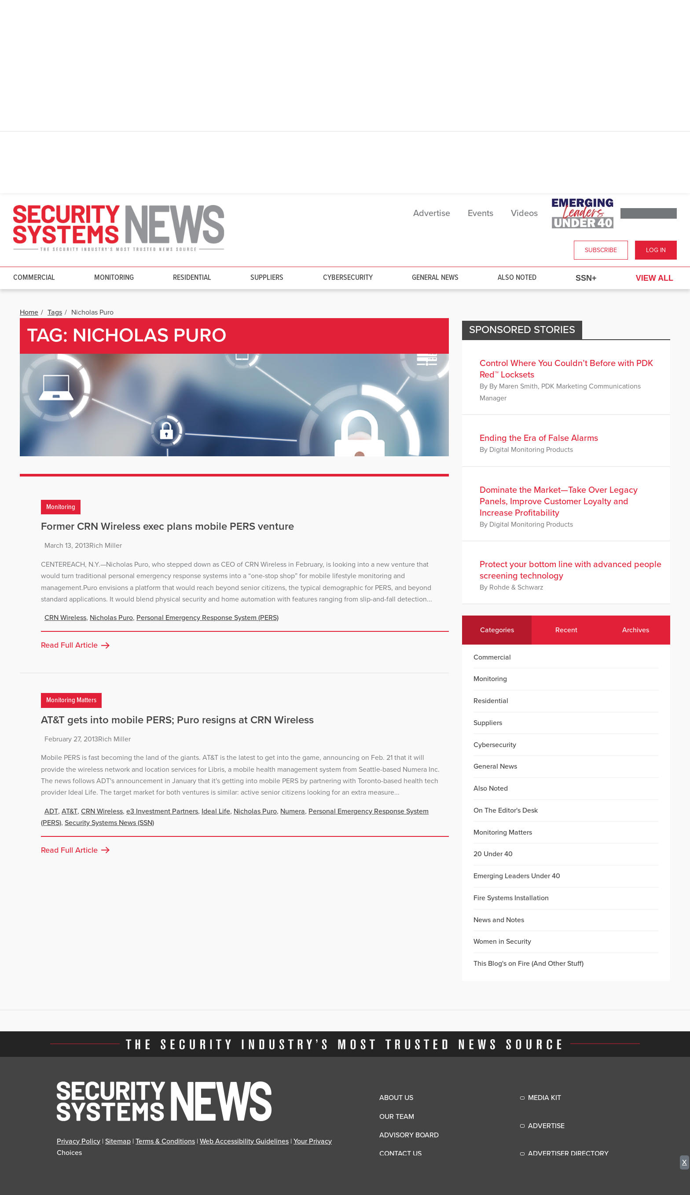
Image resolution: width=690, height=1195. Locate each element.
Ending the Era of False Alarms (539, 438)
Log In (656, 250)
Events (480, 213)
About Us (396, 1097)
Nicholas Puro (111, 617)
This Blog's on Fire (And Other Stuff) (528, 963)
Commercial (34, 278)
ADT (51, 811)
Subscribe (601, 250)
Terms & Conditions (165, 1141)
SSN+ (586, 278)
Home (29, 312)
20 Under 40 (493, 854)
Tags (55, 312)
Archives (635, 630)
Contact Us (400, 1153)
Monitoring (114, 278)
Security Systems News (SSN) (109, 822)
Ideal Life (216, 811)
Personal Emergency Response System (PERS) (207, 617)
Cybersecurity (348, 278)
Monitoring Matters (71, 700)
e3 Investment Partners (162, 811)
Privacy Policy (78, 1141)
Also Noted (517, 278)
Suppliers (266, 278)
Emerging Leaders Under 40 (516, 876)
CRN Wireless (65, 617)
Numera (292, 811)
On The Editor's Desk (505, 810)
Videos (524, 213)
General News (435, 278)
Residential (192, 278)
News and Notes (498, 920)
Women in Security (502, 941)
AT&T (69, 811)
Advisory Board (409, 1135)
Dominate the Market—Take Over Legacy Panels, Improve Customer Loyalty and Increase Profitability (559, 501)
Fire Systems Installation (511, 898)
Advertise (431, 213)
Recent (566, 630)
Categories (497, 630)
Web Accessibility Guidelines (244, 1141)
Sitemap (118, 1141)
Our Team (396, 1116)
